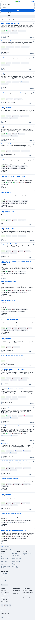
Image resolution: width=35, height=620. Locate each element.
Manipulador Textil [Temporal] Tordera (10, 244)
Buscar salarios (26, 594)
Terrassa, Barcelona (4, 564)
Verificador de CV (26, 597)
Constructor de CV (26, 595)
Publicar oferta (15, 593)
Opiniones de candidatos (28, 592)
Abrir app (32, 1)
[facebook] (2, 605)
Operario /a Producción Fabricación (9, 478)
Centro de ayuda (4, 599)
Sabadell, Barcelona (4, 558)
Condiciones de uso (5, 610)
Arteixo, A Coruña (4, 561)
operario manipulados (15, 563)
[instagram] (5, 605)
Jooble (8, 617)
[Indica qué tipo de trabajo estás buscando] (17, 4)
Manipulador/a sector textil (7, 211)
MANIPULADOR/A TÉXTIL (7, 407)
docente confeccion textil (16, 555)
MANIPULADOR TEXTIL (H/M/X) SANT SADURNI (12, 369)
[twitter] (7, 605)
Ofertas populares (4, 573)
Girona (2, 555)
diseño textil (14, 559)
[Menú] (1, 1)
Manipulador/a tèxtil (6, 338)
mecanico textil (14, 566)
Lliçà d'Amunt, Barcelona (5, 568)
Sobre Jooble (3, 590)
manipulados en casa (15, 564)
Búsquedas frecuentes (6, 549)
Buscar (17, 10)
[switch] (33, 19)
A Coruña (2, 559)
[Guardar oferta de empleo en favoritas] (33, 24)
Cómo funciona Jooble (5, 592)
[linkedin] (10, 605)
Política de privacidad (5, 613)
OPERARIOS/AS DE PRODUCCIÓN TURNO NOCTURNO (14, 461)
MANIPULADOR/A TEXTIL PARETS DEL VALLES (12, 388)
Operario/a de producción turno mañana (11, 426)
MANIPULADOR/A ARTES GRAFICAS (9, 319)
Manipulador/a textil (6, 40)
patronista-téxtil (15, 567)
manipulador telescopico (16, 558)
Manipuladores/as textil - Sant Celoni (10, 23)
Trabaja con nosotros (5, 597)
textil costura (14, 553)
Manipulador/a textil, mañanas (8, 281)
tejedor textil (14, 556)
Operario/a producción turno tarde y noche (11, 513)
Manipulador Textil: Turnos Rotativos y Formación (13, 176)
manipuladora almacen (16, 561)
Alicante (2, 556)
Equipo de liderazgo (4, 594)
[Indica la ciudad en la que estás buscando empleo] (17, 7)
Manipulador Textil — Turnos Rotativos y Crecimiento (14, 92)
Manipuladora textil (6, 192)
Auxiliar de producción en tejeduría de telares (12, 355)
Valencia (2, 563)
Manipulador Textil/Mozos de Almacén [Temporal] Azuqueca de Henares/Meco (16, 262)
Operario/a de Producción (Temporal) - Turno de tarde (14, 530)
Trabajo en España (4, 601)
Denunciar (31, 37)
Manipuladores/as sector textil (8, 300)
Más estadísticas (5, 17)
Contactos (3, 595)
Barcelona (2, 553)
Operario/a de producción (7, 443)
